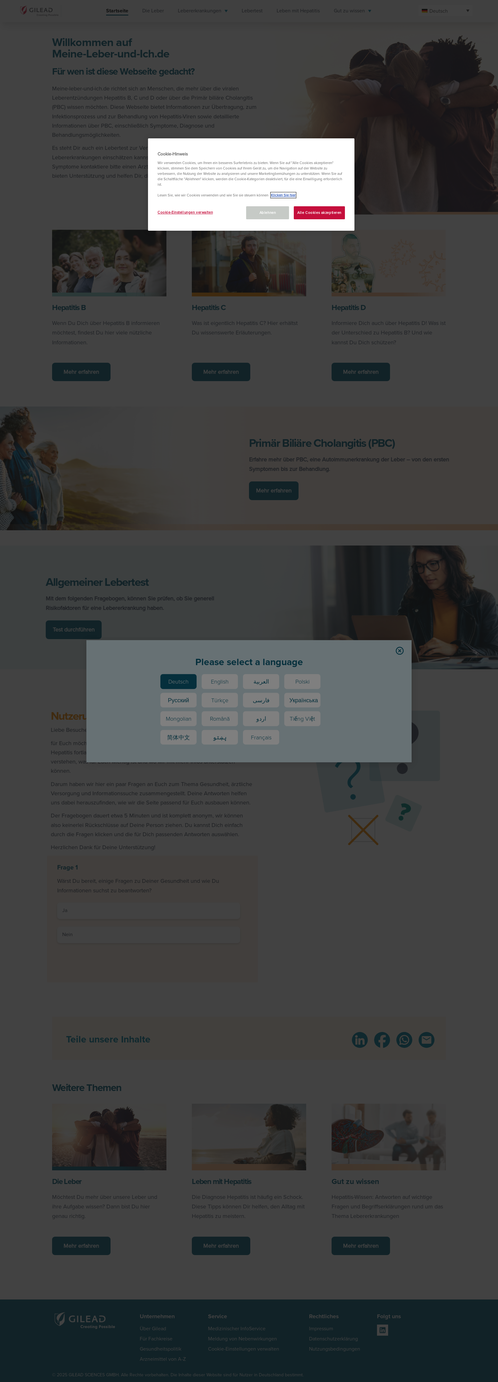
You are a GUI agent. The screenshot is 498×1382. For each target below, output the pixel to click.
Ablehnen (267, 212)
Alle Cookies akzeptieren (319, 212)
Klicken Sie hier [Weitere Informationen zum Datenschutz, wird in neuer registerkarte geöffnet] (283, 195)
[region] (251, 184)
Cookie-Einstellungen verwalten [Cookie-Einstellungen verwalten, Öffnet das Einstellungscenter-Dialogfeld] (185, 212)
